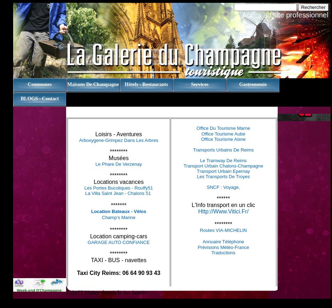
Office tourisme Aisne (223, 139)
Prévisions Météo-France (223, 247)
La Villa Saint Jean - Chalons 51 (118, 193)
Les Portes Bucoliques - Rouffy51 (119, 188)
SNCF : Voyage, (223, 187)
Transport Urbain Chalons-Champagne (223, 166)
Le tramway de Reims (223, 160)
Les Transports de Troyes (223, 176)
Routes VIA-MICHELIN (223, 230)
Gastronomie (253, 84)
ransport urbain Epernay (225, 171)
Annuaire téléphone (223, 241)
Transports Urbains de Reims (223, 150)
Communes (40, 84)
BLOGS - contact (40, 98)
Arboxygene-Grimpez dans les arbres (119, 140)
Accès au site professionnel (285, 15)
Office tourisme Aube (223, 134)
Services (199, 84)
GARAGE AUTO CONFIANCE (119, 242)
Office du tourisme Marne (223, 128)
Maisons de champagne (93, 84)
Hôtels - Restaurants (146, 84)
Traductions (223, 252)
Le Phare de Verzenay (118, 164)
